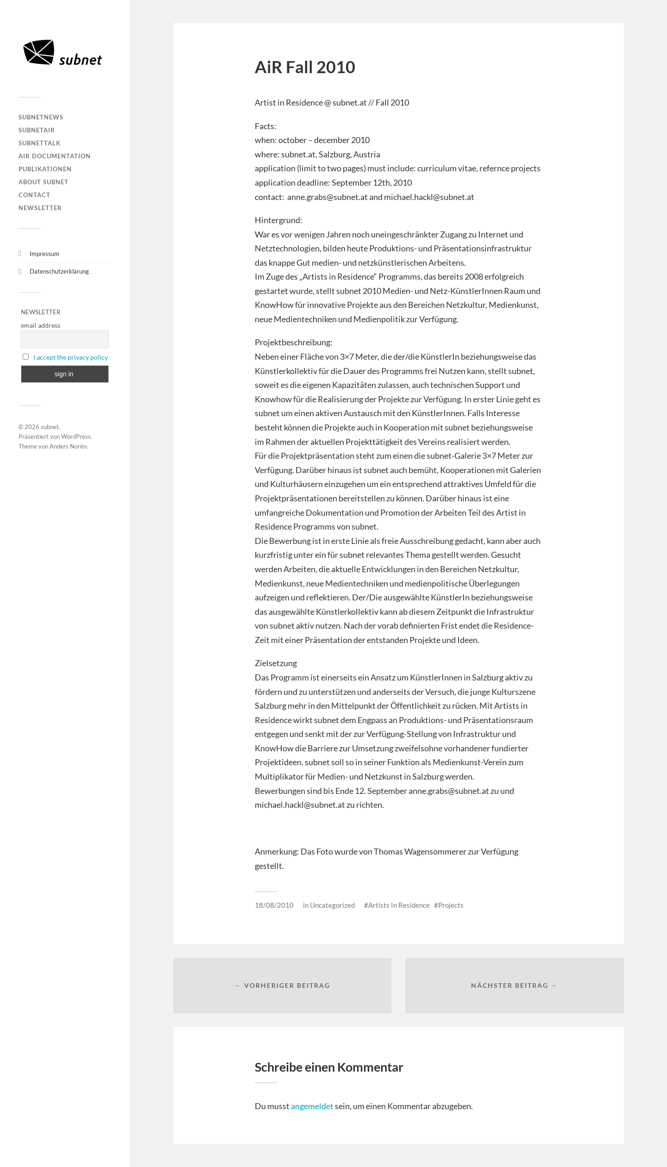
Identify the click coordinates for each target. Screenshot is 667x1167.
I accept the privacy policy (70, 357)
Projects (451, 905)
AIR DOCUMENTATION (55, 156)
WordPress (76, 436)
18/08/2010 (274, 905)
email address (40, 325)
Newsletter (40, 208)
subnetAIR (37, 130)
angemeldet (312, 1106)
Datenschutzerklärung (59, 271)
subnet (50, 427)
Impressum (44, 253)
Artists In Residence (399, 905)
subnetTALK (40, 143)
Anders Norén (68, 446)
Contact (34, 195)
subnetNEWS (41, 117)
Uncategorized (332, 905)
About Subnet (44, 182)
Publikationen (45, 169)
